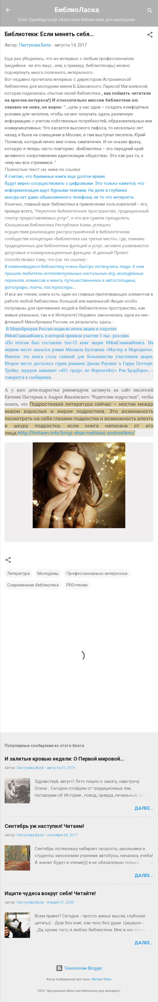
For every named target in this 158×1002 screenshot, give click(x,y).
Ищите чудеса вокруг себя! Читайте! (50, 893)
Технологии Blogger (79, 968)
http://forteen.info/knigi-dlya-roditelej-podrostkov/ (76, 433)
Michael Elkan (101, 979)
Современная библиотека (33, 585)
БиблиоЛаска (77, 10)
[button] (149, 35)
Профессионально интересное (97, 573)
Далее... (144, 808)
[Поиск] (149, 12)
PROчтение (77, 585)
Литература (18, 573)
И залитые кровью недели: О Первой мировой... (64, 759)
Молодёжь (48, 573)
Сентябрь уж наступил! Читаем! (44, 826)
